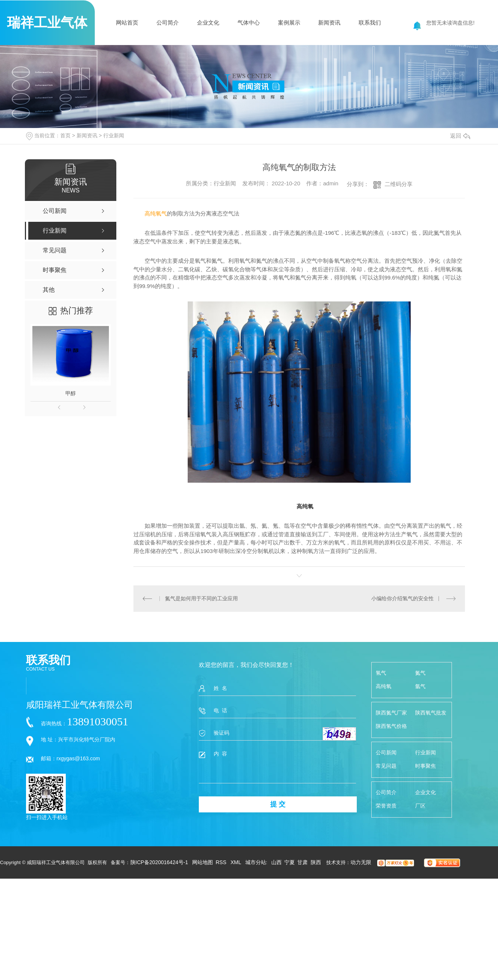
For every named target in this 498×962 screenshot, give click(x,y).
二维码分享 (399, 184)
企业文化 (208, 22)
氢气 (381, 673)
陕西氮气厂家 (391, 713)
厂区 (420, 806)
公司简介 (167, 22)
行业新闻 (113, 135)
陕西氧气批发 (430, 713)
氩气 (420, 686)
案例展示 (289, 22)
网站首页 (127, 22)
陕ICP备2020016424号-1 (159, 862)
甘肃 (302, 862)
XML (236, 862)
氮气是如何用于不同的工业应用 (201, 598)
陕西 (316, 862)
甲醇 (70, 393)
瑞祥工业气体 (47, 22)
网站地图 (202, 862)
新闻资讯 (329, 22)
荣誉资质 (386, 806)
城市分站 (255, 862)
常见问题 (386, 766)
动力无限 (360, 862)
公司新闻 (386, 752)
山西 (276, 862)
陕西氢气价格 (391, 726)
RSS (222, 862)
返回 (460, 135)
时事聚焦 (425, 766)
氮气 (420, 673)
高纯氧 (383, 686)
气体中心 (248, 22)
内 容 (277, 766)
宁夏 (289, 862)
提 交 (277, 804)
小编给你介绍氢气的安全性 (402, 598)
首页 (65, 135)
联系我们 (370, 22)
